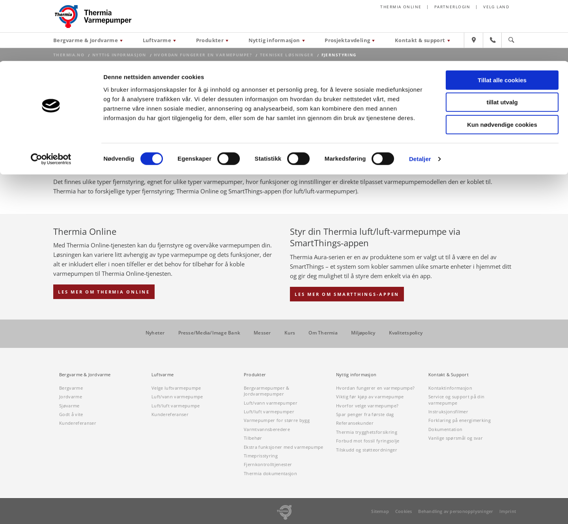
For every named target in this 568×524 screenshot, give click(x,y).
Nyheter (155, 333)
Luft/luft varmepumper (269, 411)
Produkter (255, 374)
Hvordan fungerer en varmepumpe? (375, 388)
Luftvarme (162, 374)
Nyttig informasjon (356, 374)
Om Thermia (322, 333)
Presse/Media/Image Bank (209, 333)
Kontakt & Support (448, 374)
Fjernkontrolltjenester (268, 464)
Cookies (403, 511)
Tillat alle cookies (502, 19)
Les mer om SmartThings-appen (347, 294)
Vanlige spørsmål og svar (455, 438)
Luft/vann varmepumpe (177, 397)
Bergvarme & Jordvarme (85, 374)
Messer (262, 333)
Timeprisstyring (261, 456)
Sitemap (380, 511)
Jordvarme (70, 397)
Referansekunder (355, 423)
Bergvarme (71, 388)
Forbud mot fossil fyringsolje (368, 441)
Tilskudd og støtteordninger (366, 450)
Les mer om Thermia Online (104, 292)
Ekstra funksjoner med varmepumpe (283, 447)
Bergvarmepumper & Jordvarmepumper (267, 391)
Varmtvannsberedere (267, 429)
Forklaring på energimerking (459, 420)
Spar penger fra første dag (365, 414)
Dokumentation (445, 429)
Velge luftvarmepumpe (176, 388)
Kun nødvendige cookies (502, 63)
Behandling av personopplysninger (455, 511)
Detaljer (420, 98)
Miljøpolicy (363, 333)
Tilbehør (253, 438)
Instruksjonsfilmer (448, 411)
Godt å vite (71, 414)
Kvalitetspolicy (406, 333)
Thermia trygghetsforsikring (366, 432)
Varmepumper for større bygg (277, 420)
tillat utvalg (502, 41)
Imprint (507, 511)
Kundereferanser (77, 423)
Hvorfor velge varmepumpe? (367, 406)
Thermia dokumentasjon (270, 473)
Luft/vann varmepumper (270, 403)
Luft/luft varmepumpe (175, 406)
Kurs (289, 333)
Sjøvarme (69, 406)
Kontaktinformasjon (450, 388)
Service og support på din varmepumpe (456, 399)
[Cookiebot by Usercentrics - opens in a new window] (51, 98)
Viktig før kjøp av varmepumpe (370, 397)
